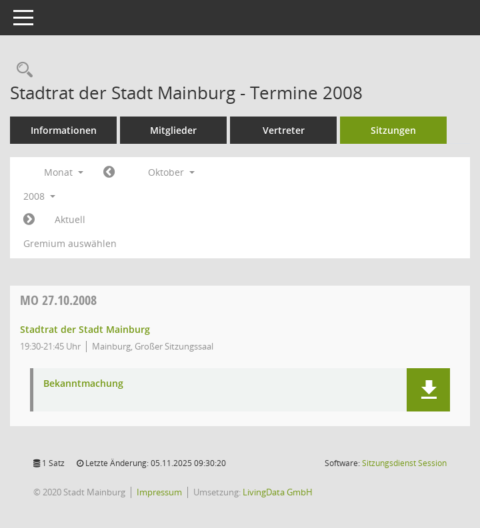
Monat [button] (63, 172)
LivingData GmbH (278, 492)
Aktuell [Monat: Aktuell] (70, 219)
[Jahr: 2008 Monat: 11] (29, 220)
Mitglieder (173, 130)
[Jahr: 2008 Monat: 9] (109, 172)
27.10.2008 (58, 300)
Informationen (64, 130)
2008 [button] (39, 196)
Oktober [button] (171, 172)
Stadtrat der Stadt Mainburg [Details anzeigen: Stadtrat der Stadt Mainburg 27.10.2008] (85, 329)
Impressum (159, 492)
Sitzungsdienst (404, 463)
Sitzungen (393, 130)
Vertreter (284, 130)
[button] (428, 389)
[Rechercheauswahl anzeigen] (21, 70)
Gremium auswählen (70, 243)
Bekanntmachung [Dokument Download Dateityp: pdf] (83, 384)
